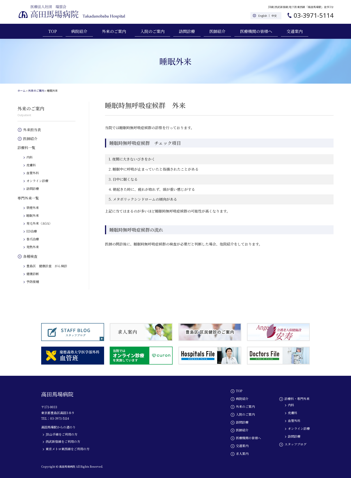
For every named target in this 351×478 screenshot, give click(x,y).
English (262, 15)
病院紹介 (79, 31)
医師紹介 (217, 31)
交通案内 (295, 31)
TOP (52, 31)
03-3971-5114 (314, 15)
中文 (274, 15)
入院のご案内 (152, 31)
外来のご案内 (114, 31)
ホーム (21, 90)
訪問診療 (187, 31)
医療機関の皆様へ (256, 31)
